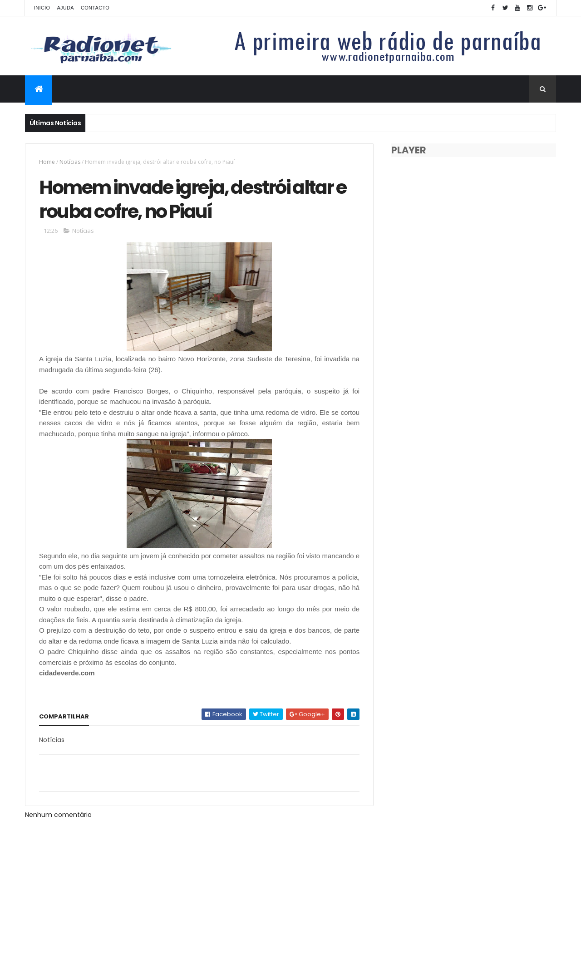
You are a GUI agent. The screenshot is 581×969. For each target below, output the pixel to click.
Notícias (69, 162)
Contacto (95, 7)
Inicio (42, 7)
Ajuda (65, 7)
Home (47, 162)
